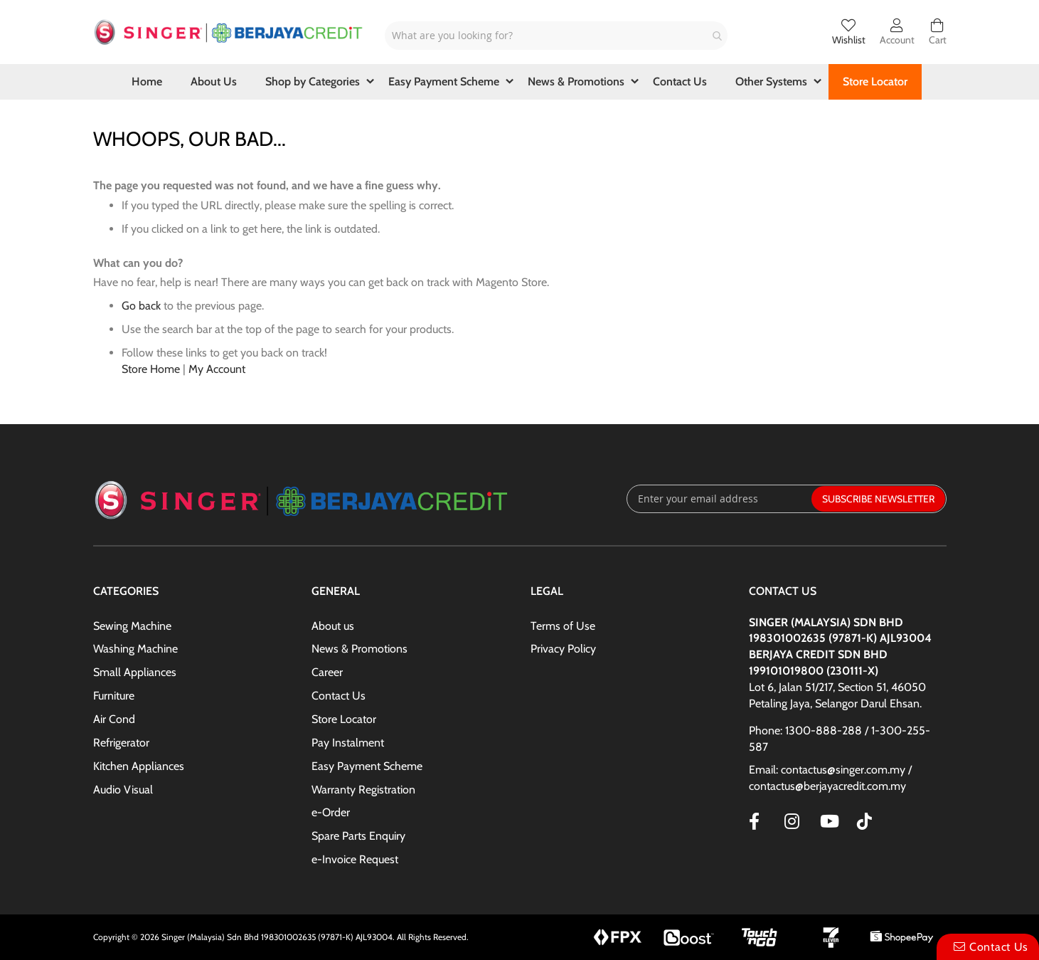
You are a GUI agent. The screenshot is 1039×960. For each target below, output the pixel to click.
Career (327, 672)
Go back (141, 305)
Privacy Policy (563, 648)
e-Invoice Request (354, 859)
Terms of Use (563, 626)
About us (332, 626)
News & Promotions (359, 648)
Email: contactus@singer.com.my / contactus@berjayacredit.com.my (830, 778)
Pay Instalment (347, 742)
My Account (216, 369)
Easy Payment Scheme (366, 766)
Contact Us (338, 695)
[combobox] (556, 35)
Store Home (151, 369)
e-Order (330, 812)
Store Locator (343, 719)
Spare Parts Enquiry (358, 836)
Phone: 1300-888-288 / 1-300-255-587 (839, 739)
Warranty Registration (363, 789)
